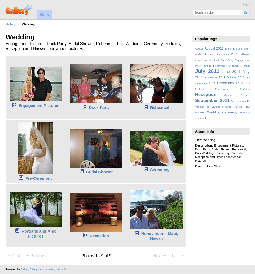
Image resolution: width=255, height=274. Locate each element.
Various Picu (242, 106)
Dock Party (99, 107)
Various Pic (202, 106)
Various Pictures (221, 106)
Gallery (10, 24)
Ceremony (160, 169)
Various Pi (243, 101)
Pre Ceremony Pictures (229, 83)
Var (233, 101)
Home (44, 14)
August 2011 (214, 48)
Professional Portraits (232, 89)
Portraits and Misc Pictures (39, 233)
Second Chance (237, 95)
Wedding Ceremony (222, 112)
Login (246, 4)
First (13, 255)
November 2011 (214, 77)
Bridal (228, 48)
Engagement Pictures (39, 105)
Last (178, 255)
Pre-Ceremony (39, 178)
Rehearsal (159, 107)
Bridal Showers (204, 54)
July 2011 (207, 71)
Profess (199, 89)
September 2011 (212, 100)
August (199, 48)
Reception (99, 236)
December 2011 (226, 54)
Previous (35, 255)
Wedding (200, 112)
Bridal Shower (99, 171)
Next (159, 255)
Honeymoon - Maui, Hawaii (159, 236)
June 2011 (231, 72)
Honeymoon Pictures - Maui (231, 65)
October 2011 (235, 77)
